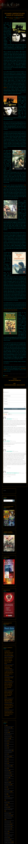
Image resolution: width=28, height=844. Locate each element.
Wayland (5, 87)
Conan (5, 745)
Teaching (6, 833)
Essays (5, 758)
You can (24, 308)
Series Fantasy (7, 824)
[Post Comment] (15, 409)
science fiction (7, 821)
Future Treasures (7, 765)
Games (5, 768)
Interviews (6, 777)
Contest (5, 747)
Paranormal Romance (8, 798)
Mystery (5, 789)
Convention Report (7, 750)
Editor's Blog (6, 756)
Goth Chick (6, 770)
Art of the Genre (7, 727)
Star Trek (6, 831)
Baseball (6, 730)
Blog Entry (6, 738)
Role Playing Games (8, 818)
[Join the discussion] (14, 396)
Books (5, 740)
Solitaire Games (7, 828)
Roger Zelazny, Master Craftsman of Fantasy (8, 667)
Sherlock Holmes (7, 826)
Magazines (6, 782)
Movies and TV (7, 784)
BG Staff (5, 732)
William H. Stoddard (8, 657)
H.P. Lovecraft (6, 772)
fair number (8, 309)
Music (5, 786)
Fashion (5, 761)
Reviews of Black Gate (8, 809)
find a (5, 309)
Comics (5, 743)
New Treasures (7, 791)
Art (5, 725)
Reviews (6, 375)
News (5, 794)
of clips (11, 309)
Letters (5, 779)
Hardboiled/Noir (7, 775)
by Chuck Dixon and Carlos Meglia (8, 654)
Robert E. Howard (7, 815)
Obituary (6, 796)
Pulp (5, 804)
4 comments (17, 18)
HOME (5, 490)
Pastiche (6, 802)
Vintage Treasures (7, 842)
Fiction (5, 763)
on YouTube (15, 309)
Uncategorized (7, 839)
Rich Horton (6, 813)
